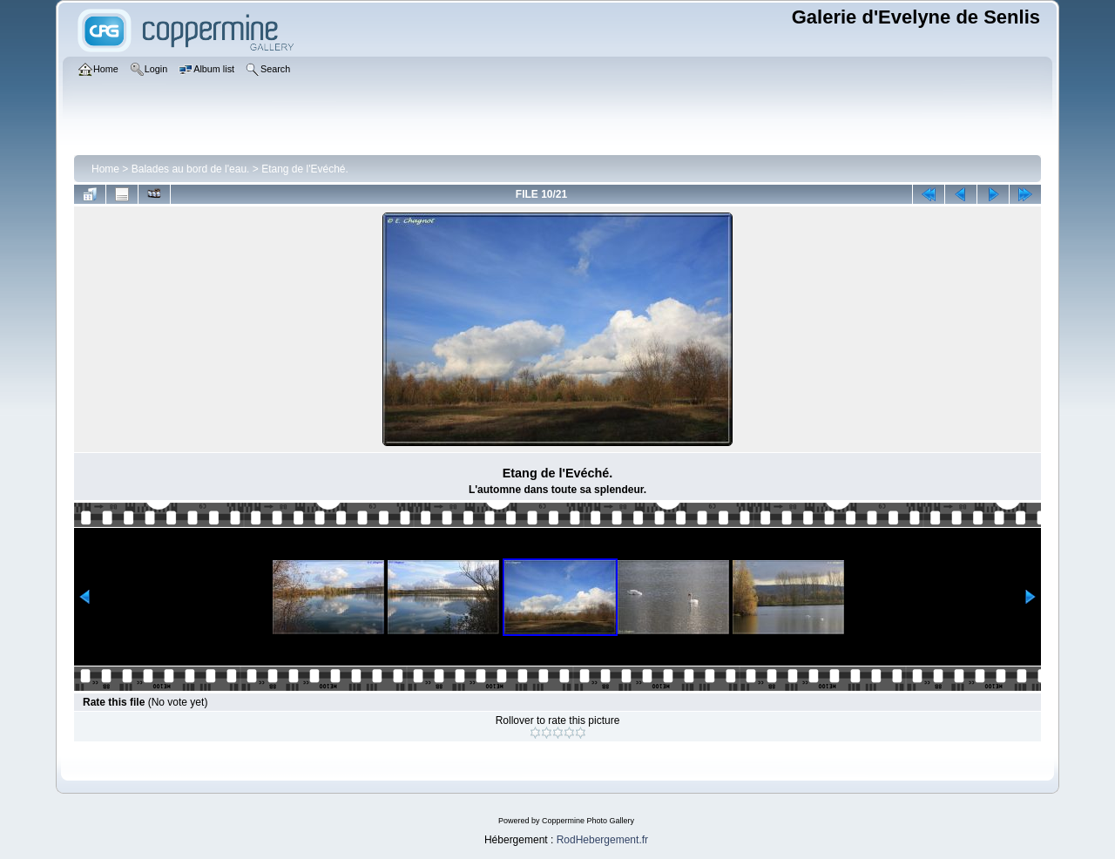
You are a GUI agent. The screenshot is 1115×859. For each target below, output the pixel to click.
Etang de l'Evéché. (304, 169)
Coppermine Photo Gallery (588, 820)
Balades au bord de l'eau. (191, 169)
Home (105, 169)
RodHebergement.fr (602, 840)
